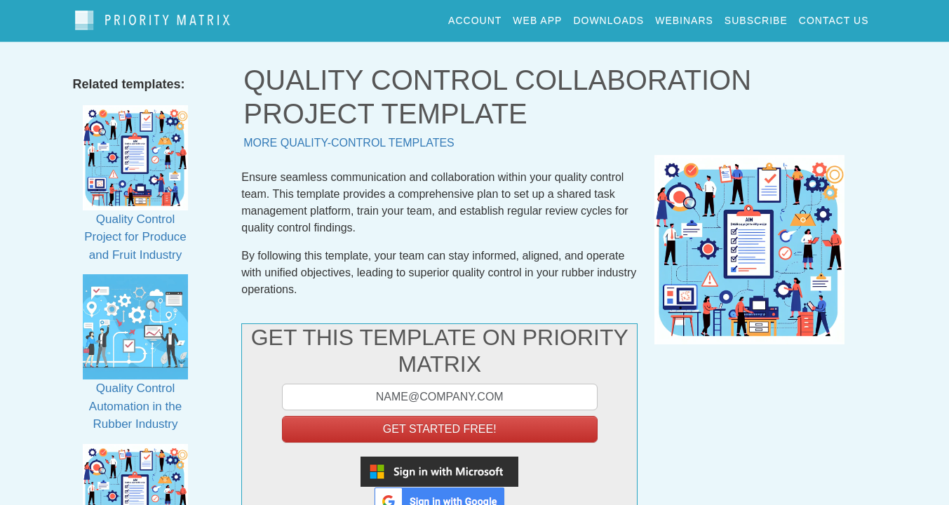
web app (537, 16)
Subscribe (756, 16)
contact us (834, 16)
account (475, 16)
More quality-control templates (349, 136)
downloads (608, 16)
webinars (684, 16)
